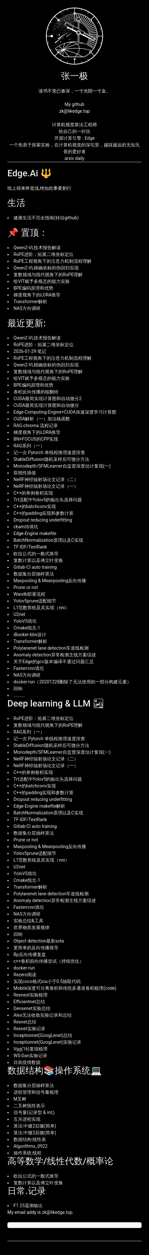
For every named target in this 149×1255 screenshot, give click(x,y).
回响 (17, 688)
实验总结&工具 (28, 920)
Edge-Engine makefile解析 (39, 806)
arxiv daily (74, 158)
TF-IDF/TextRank (30, 546)
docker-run (24, 967)
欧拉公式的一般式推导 (35, 553)
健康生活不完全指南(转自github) (46, 217)
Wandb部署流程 (29, 594)
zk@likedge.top (57, 1212)
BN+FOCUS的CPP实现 (35, 439)
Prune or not (25, 587)
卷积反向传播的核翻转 (35, 391)
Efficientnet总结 (29, 1001)
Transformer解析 (30, 301)
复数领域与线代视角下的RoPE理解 (48, 274)
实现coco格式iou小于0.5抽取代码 (47, 981)
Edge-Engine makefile (34, 533)
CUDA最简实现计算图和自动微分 (46, 405)
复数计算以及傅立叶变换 (38, 560)
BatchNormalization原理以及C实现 (48, 540)
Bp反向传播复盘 (29, 954)
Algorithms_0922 (30, 1146)
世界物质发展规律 (31, 927)
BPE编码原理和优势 (33, 288)
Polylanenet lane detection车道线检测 (51, 648)
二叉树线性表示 (29, 1105)
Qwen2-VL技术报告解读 (37, 247)
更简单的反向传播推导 (35, 947)
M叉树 (19, 1098)
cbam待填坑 (25, 526)
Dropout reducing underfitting (42, 519)
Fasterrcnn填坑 (28, 668)
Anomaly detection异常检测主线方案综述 (54, 654)
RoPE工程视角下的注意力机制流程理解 (52, 261)
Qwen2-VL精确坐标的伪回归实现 (46, 267)
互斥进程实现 (26, 1119)
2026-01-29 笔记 (29, 351)
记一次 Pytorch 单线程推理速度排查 (49, 452)
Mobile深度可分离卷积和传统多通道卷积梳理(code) (65, 988)
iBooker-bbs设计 (29, 634)
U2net (19, 614)
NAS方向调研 (26, 308)
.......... (19, 695)
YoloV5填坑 (25, 621)
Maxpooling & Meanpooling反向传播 (49, 580)
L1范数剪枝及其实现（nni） (41, 607)
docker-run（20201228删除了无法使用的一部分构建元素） (72, 681)
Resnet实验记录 (29, 1028)
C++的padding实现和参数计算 (43, 513)
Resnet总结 (24, 1021)
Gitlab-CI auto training (35, 567)
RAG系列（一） (29, 445)
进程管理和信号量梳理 (35, 1092)
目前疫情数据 (26, 1062)
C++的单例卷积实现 (33, 493)
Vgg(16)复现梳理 (30, 1048)
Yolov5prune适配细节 (34, 600)
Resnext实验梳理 (30, 994)
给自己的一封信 (74, 131)
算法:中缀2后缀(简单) (34, 1125)
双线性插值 (24, 472)
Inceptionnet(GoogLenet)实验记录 (47, 1042)
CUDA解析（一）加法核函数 (41, 418)
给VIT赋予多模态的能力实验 (41, 281)
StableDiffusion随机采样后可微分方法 (51, 459)
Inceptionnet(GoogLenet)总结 (42, 1035)
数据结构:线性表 (29, 1139)
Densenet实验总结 (31, 1008)
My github (74, 104)
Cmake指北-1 (26, 627)
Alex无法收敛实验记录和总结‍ (42, 1015)
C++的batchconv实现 (34, 506)
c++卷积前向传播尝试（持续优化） (48, 961)
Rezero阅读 (24, 974)
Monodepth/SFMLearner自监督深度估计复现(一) (61, 466)
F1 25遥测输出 (28, 1205)
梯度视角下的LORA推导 (37, 294)
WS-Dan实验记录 (30, 1055)
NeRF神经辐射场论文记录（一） (45, 486)
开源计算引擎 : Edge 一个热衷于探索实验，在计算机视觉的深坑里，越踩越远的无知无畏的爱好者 (74, 145)
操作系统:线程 (27, 1152)
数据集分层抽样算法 (33, 573)
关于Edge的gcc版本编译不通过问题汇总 (53, 661)
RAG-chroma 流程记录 (35, 425)
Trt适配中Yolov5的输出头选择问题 (47, 499)
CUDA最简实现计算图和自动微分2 (47, 398)
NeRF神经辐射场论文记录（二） (45, 479)
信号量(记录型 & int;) (34, 1112)
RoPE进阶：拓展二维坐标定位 (43, 254)
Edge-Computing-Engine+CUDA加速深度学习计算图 (64, 412)
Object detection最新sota (38, 940)
